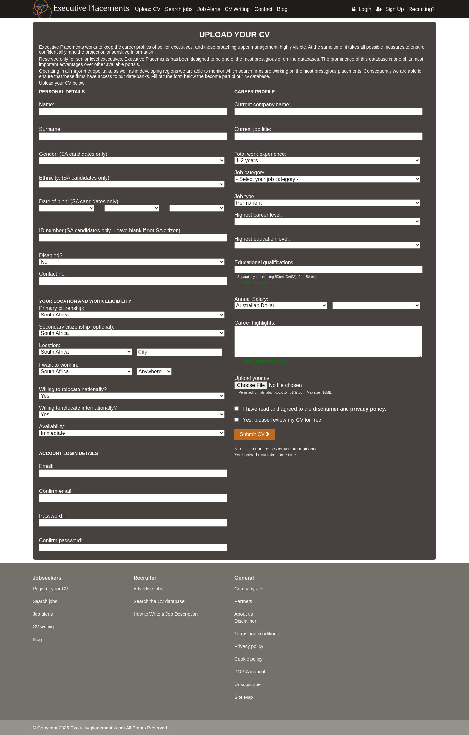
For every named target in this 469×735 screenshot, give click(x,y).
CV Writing (237, 9)
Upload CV (147, 9)
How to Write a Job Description (166, 614)
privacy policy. (368, 409)
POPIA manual (249, 671)
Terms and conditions (256, 633)
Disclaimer (245, 621)
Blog (282, 9)
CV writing (43, 626)
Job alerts (43, 614)
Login (361, 9)
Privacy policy (248, 646)
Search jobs (179, 9)
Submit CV (255, 434)
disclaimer (326, 409)
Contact (263, 9)
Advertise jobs (148, 588)
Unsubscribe (247, 684)
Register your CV (50, 588)
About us (243, 614)
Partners (243, 601)
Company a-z (248, 588)
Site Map (243, 697)
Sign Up (390, 9)
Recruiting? (421, 9)
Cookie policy (248, 659)
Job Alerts (208, 9)
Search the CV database (159, 601)
